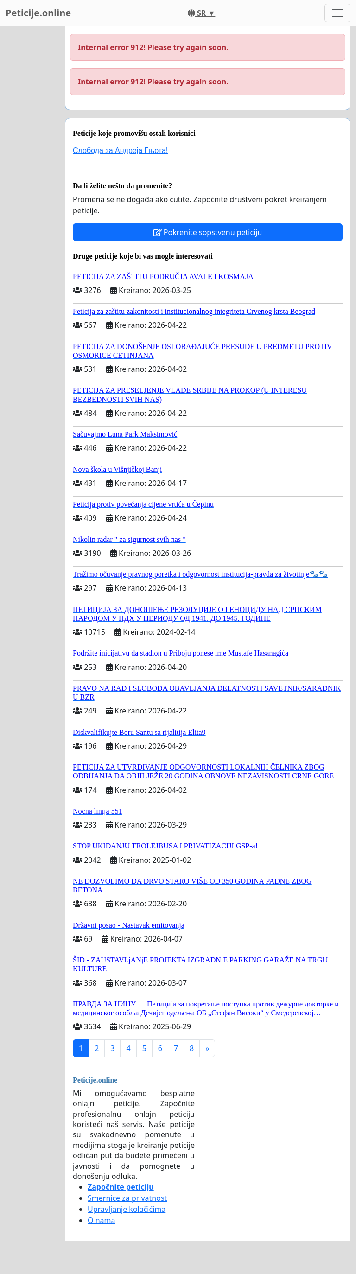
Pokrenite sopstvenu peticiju (207, 232)
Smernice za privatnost (127, 1198)
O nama (101, 1220)
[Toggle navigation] (337, 13)
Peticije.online (38, 12)
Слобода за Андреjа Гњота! (120, 150)
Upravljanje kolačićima (126, 1209)
